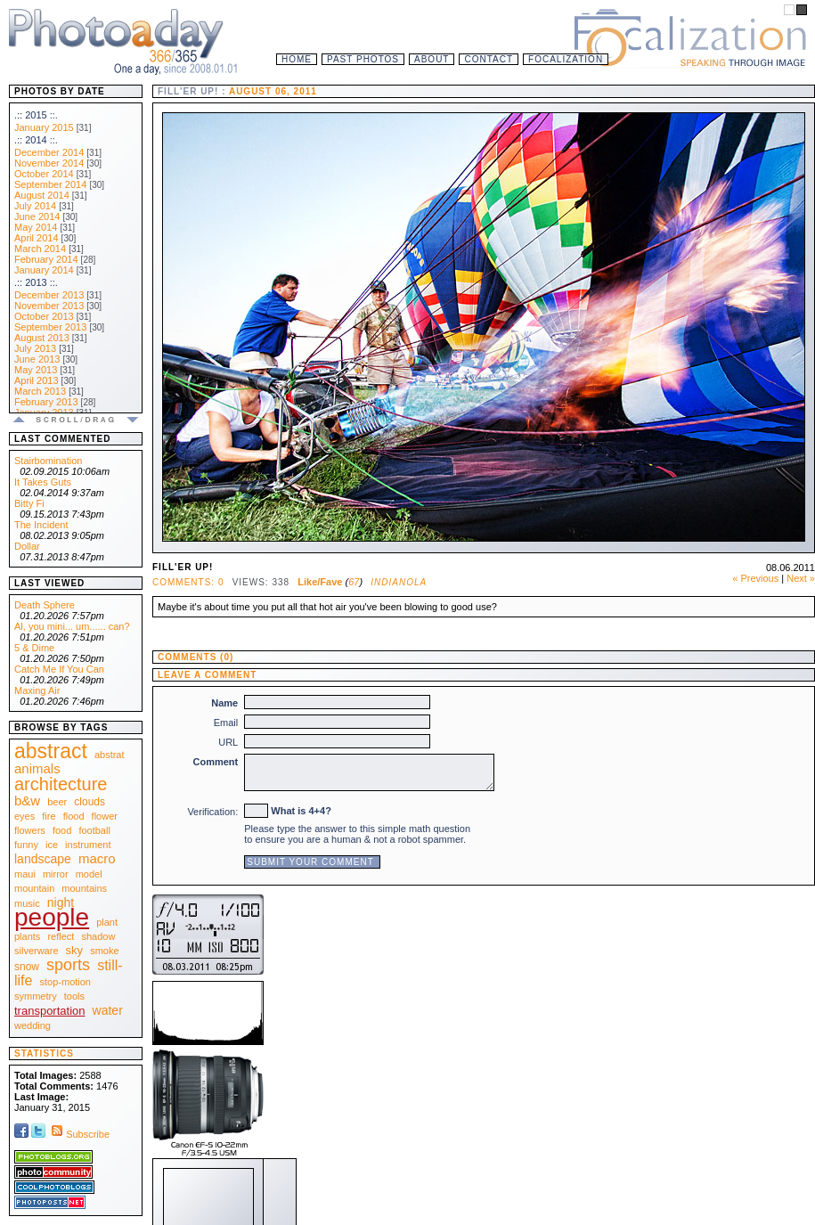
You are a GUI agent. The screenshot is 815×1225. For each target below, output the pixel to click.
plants (27, 936)
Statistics (44, 1053)
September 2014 (50, 184)
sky (75, 950)
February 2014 (46, 259)
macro (97, 858)
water (108, 1010)
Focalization (565, 59)
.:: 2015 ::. (36, 115)
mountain (34, 888)
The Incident (41, 524)
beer (57, 801)
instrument (87, 844)
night (60, 902)
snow (26, 966)
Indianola (399, 582)
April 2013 (36, 380)
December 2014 (49, 152)
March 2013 (40, 391)
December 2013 (49, 295)
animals (37, 768)
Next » (800, 578)
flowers (29, 830)
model (89, 874)
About (431, 59)
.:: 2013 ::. (36, 282)
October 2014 (44, 173)
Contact (488, 59)
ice (51, 844)
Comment (216, 761)
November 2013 (49, 305)
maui (25, 874)
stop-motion (65, 981)
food (62, 830)
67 (353, 581)
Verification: (212, 811)
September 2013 (50, 327)
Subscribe (79, 1134)
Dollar (27, 546)
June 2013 (37, 359)
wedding (32, 1025)
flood (74, 816)
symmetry (35, 996)
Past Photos (363, 59)
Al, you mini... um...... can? (72, 626)
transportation (50, 1010)
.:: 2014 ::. (36, 140)
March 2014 (40, 248)
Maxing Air (37, 690)
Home (296, 59)
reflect (60, 936)
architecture (61, 784)
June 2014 (37, 216)
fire (48, 816)
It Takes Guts (42, 482)
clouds (89, 802)
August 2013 (41, 337)
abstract (50, 751)
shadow (98, 936)
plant (107, 922)
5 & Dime (34, 647)
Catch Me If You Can (59, 669)
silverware (36, 950)
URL (228, 742)
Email (226, 722)
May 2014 (35, 227)
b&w (27, 800)
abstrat (109, 754)
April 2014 (36, 238)
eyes (24, 816)
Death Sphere (44, 605)
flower (105, 816)
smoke (104, 950)
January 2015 (44, 127)
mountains (84, 888)
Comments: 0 (188, 582)
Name (224, 703)
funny (26, 844)
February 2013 (46, 401)
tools (74, 996)
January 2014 (44, 270)
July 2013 (35, 348)
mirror (56, 874)
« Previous (755, 578)
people (51, 917)
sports (68, 965)
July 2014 (35, 205)
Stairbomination (48, 460)
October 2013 (44, 316)
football (94, 830)
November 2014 (49, 163)
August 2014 (41, 195)
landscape (42, 859)
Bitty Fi (29, 503)
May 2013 (35, 369)
